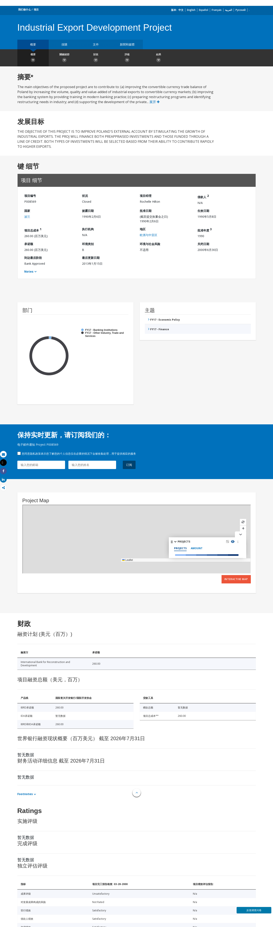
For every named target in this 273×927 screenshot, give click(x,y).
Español (203, 10)
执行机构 (88, 229)
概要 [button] (33, 58)
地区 (143, 229)
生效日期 (203, 211)
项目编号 (30, 196)
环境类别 (88, 244)
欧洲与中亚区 (148, 235)
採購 (64, 44)
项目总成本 (32, 229)
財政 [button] (95, 58)
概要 (33, 44)
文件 (96, 44)
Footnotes (25, 794)
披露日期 (88, 211)
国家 (27, 211)
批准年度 (204, 229)
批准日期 (145, 211)
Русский (241, 10)
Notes (28, 271)
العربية (228, 10)
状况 (85, 196)
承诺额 (28, 244)
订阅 (129, 465)
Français (217, 10)
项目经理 (145, 196)
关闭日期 (203, 244)
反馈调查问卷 (253, 910)
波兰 (27, 217)
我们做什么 (24, 9)
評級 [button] (127, 58)
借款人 (203, 196)
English (191, 10)
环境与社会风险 (150, 244)
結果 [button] (158, 58)
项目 (36, 9)
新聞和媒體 (127, 44)
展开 (154, 102)
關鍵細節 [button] (64, 58)
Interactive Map (236, 579)
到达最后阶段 (33, 258)
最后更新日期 (91, 258)
